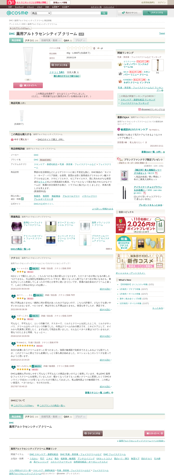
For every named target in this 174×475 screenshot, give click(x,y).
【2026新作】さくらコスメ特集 (134, 284)
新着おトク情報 (60, 2)
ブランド (30, 7)
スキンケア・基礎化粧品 (45, 164)
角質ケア (135, 458)
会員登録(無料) (147, 2)
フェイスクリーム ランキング (135, 103)
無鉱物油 (56, 196)
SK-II (125, 72)
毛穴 (42, 458)
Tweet (162, 33)
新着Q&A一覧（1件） (152, 152)
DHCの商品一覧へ (19, 249)
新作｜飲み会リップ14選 (131, 299)
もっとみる (157, 308)
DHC (12, 33)
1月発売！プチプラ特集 (130, 289)
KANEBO (127, 80)
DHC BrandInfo (46, 159)
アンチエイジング (86, 458)
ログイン (162, 2)
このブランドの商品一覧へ (52, 405)
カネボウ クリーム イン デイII (136, 81)
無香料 (46, 196)
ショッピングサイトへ (154, 433)
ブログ (39, 7)
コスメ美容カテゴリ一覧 (20, 470)
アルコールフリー (71, 196)
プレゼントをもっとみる (150, 205)
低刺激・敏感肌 (68, 458)
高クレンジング (41, 462)
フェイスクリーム (101, 470)
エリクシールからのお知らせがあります (142, 61)
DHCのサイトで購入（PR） (51, 139)
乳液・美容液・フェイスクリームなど (78, 164)
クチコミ (31, 40)
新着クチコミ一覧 (98, 392)
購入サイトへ (28, 85)
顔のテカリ (146, 458)
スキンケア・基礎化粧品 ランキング (138, 99)
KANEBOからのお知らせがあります (139, 80)
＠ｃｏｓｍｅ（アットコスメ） (131, 273)
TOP (10, 7)
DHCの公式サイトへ (43, 204)
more (108, 248)
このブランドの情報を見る (20, 28)
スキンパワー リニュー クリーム (136, 73)
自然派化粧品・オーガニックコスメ (91, 462)
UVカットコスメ (104, 458)
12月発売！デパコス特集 (131, 303)
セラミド (42, 182)
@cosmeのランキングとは (153, 109)
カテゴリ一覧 (96, 7)
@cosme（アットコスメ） (69, 473)
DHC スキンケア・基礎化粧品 (44, 454)
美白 (56, 458)
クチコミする (60, 65)
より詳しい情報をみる (102, 209)
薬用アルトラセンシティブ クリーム (46, 34)
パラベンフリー (89, 196)
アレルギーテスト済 (43, 199)
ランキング (19, 7)
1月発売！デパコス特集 (130, 294)
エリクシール (129, 61)
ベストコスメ (108, 7)
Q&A (47, 7)
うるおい (34, 458)
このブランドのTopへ (23, 405)
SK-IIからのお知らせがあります (135, 72)
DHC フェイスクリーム (114, 454)
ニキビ (49, 458)
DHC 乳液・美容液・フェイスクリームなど (81, 454)
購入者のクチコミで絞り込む (66, 76)
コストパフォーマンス (61, 462)
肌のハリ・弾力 (121, 458)
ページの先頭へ (142, 441)
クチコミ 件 (57, 72)
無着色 (37, 196)
